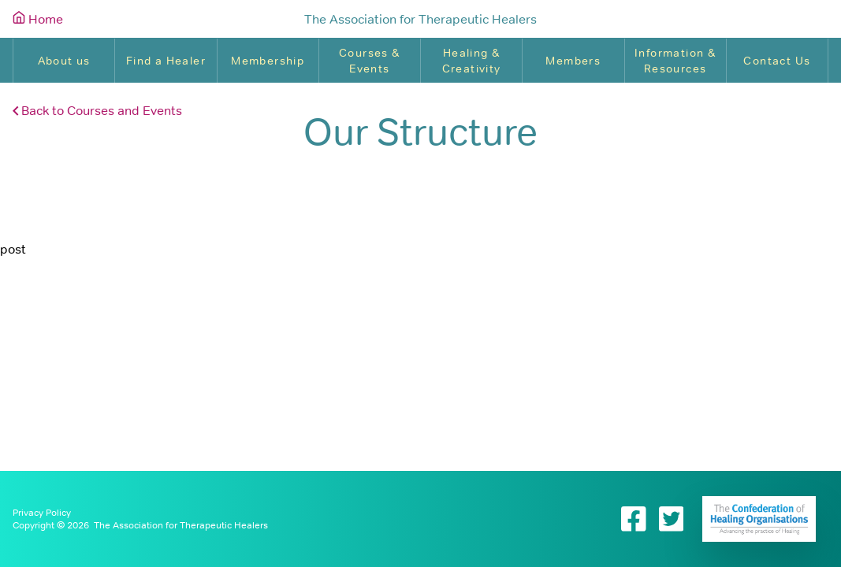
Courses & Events (369, 61)
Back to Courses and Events (97, 110)
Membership (267, 61)
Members (573, 61)
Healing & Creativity (471, 61)
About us (64, 61)
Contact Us (776, 61)
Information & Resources (675, 61)
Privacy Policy (42, 512)
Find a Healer (166, 61)
